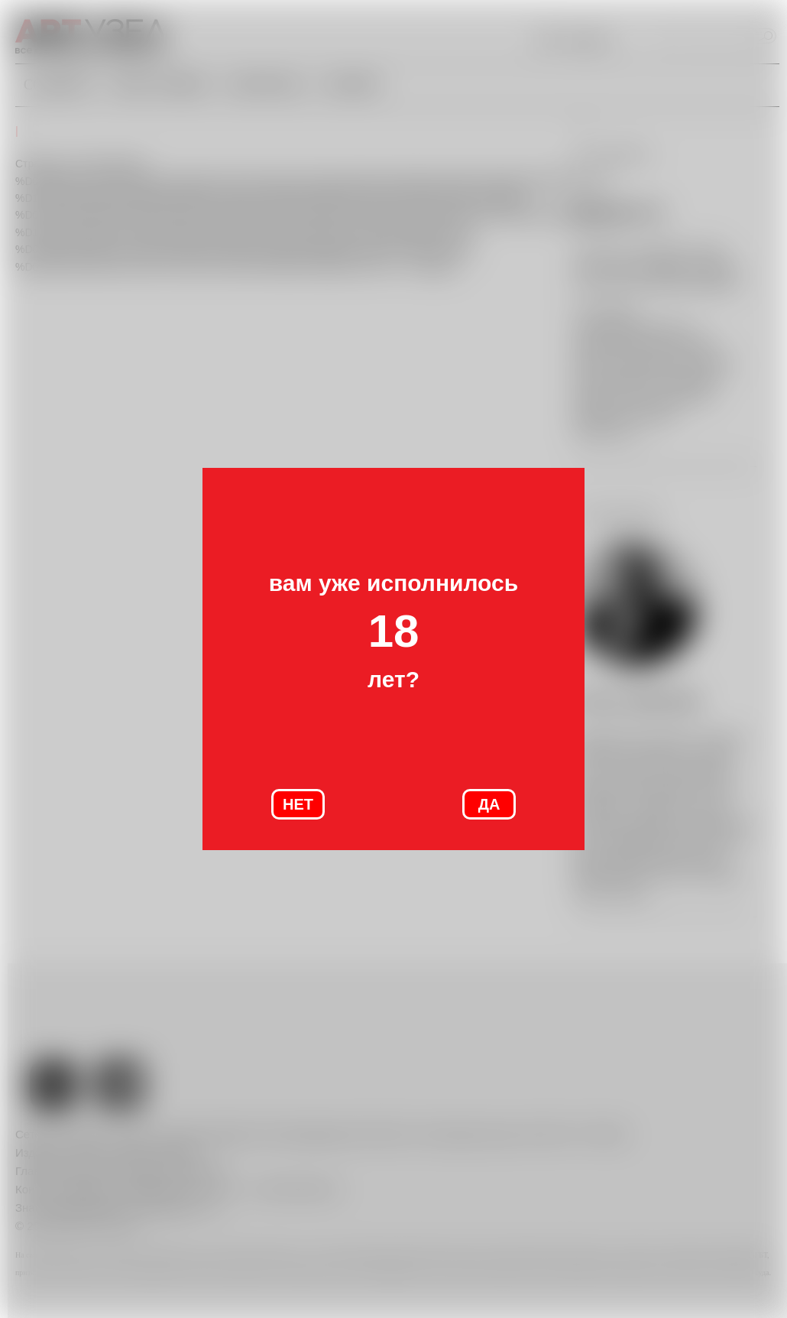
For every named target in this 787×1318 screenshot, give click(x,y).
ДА (489, 804)
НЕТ (298, 804)
